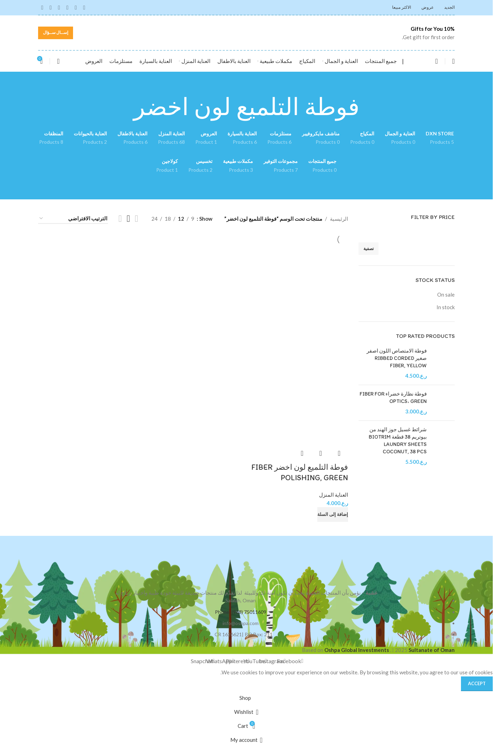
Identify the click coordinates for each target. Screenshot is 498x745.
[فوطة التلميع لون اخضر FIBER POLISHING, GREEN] (298, 293)
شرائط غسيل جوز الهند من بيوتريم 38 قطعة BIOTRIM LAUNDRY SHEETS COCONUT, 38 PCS (398, 440)
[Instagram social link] (76, 7)
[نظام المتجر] (73, 218)
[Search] (436, 61)
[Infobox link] (419, 32)
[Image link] (246, 559)
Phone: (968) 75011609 (240, 610)
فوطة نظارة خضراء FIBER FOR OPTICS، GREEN (393, 397)
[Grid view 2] (136, 219)
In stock (445, 307)
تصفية (368, 248)
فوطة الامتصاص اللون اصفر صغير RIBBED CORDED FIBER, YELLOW (397, 358)
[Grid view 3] (128, 219)
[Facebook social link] (84, 7)
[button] (332, 512)
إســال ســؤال (55, 32)
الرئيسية (339, 218)
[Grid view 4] (120, 219)
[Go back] (368, 107)
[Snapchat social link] (42, 7)
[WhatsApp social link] (50, 7)
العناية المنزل (333, 492)
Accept (477, 681)
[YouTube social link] (67, 7)
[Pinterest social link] (59, 7)
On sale (446, 294)
